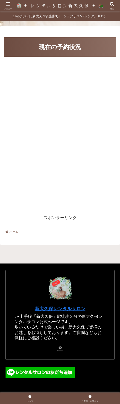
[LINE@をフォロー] (60, 348)
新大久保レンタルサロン (60, 308)
